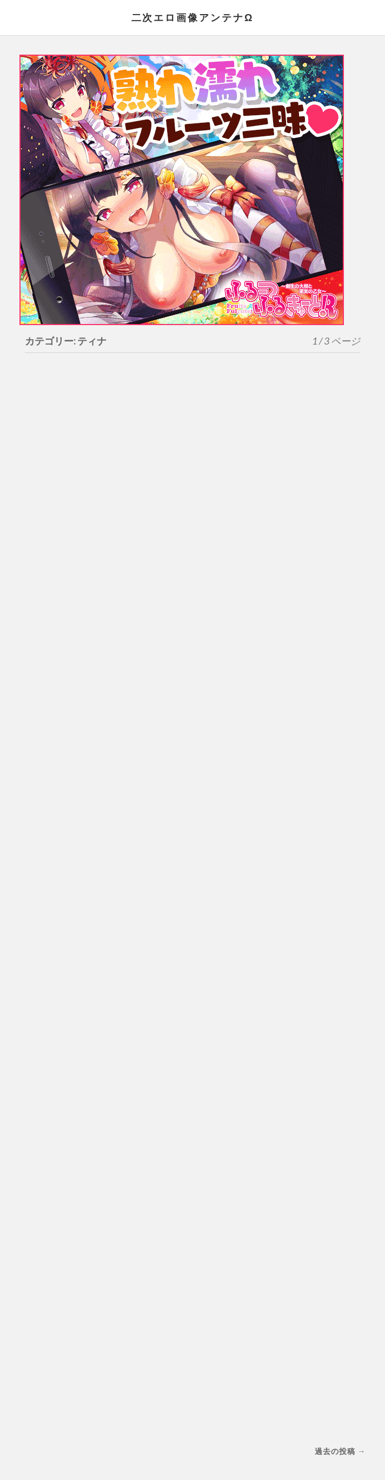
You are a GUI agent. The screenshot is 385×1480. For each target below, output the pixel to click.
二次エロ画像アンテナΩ (192, 17)
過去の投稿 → (340, 1451)
